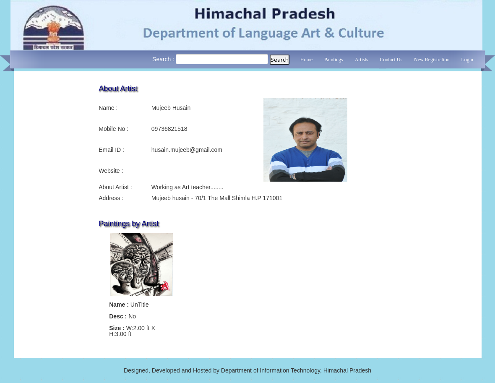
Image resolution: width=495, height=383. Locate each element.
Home (306, 60)
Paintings (333, 60)
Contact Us (391, 60)
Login (467, 60)
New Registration (431, 60)
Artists (361, 60)
